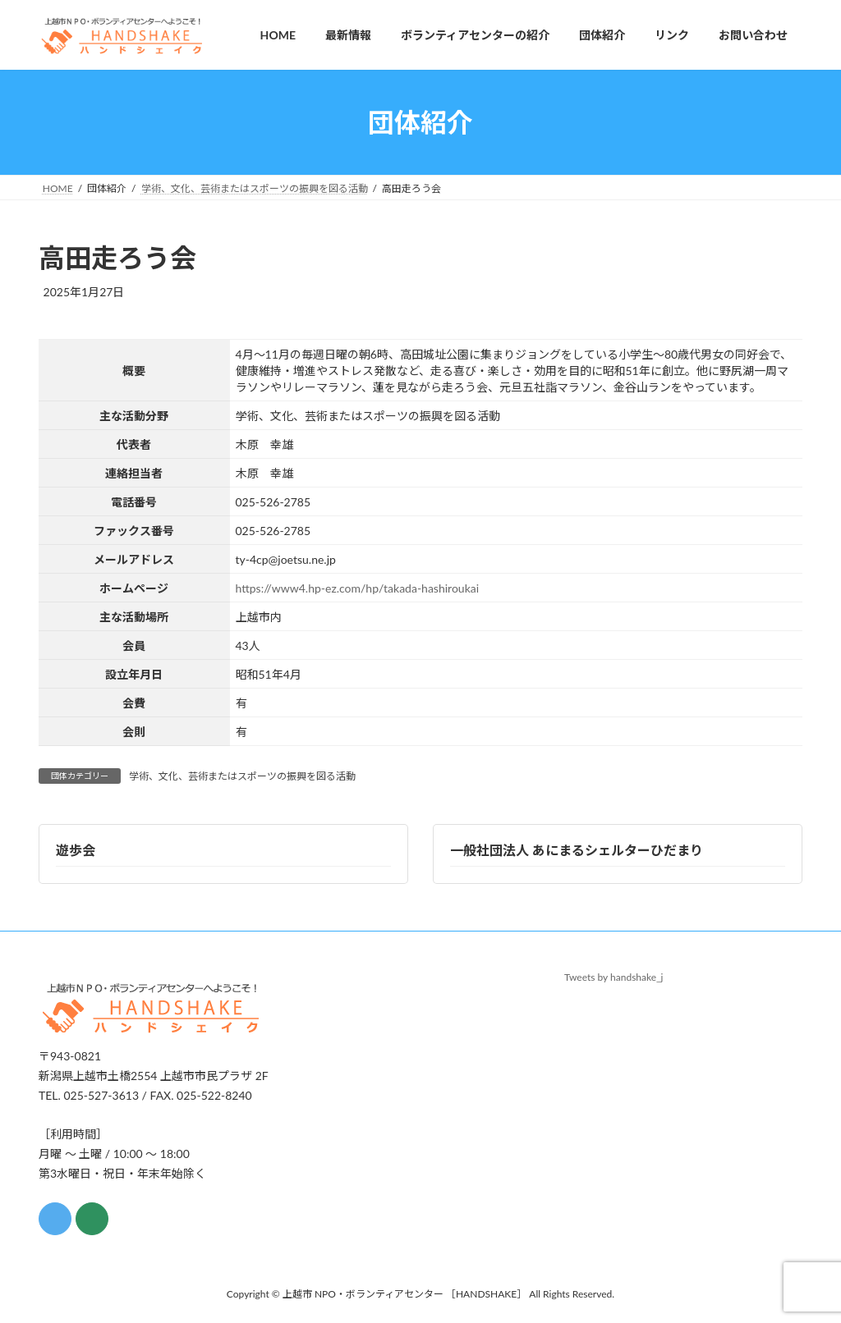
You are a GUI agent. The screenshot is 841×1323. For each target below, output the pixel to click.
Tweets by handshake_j (614, 977)
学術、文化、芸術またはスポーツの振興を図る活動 (242, 776)
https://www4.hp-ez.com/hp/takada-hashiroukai (358, 588)
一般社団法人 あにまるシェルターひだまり (576, 850)
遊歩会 (75, 850)
